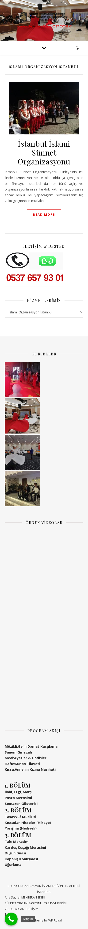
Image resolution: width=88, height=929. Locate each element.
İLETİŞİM (32, 909)
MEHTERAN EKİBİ (33, 897)
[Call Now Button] (11, 919)
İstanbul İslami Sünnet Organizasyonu (44, 152)
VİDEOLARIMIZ (15, 909)
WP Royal (55, 920)
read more (44, 214)
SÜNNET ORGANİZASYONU (23, 903)
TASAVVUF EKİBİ (55, 903)
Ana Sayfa (12, 897)
